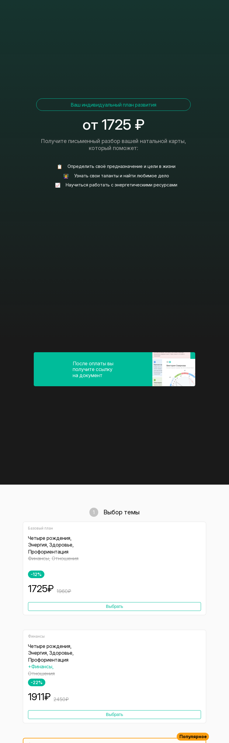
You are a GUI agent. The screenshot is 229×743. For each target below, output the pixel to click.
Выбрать (114, 606)
